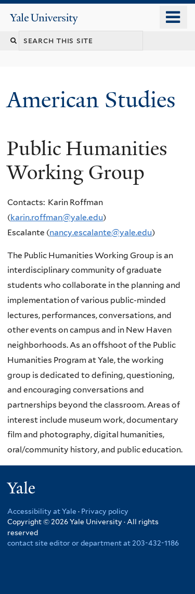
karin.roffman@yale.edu (56, 217)
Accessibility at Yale (41, 511)
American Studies (94, 99)
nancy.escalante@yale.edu (100, 232)
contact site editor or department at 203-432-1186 (93, 543)
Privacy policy (104, 511)
